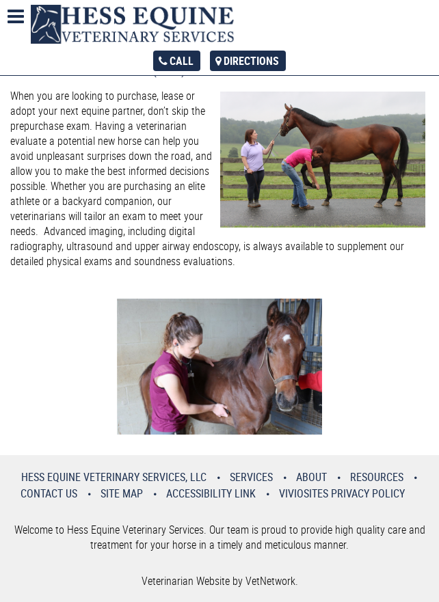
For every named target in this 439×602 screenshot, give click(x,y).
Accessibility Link (211, 493)
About (311, 476)
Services (251, 476)
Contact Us (49, 493)
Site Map (122, 493)
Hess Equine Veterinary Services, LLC (114, 476)
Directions (251, 60)
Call (182, 60)
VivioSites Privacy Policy (342, 493)
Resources (376, 476)
